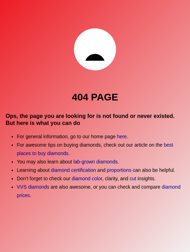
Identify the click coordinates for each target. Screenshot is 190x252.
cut (133, 178)
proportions (120, 170)
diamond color (87, 178)
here (122, 136)
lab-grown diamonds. (96, 161)
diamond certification (73, 170)
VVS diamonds (33, 187)
